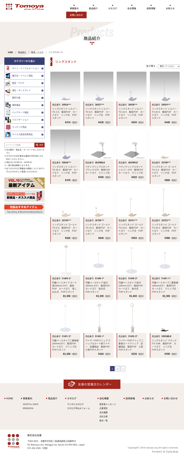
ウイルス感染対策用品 (19, 134)
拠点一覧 (103, 420)
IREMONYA (28, 408)
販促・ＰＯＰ (37, 52)
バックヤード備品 (17, 112)
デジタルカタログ (75, 404)
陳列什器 (12, 98)
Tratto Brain (172, 451)
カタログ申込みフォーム (78, 408)
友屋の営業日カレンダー (95, 384)
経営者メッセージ (107, 404)
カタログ (112, 8)
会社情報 (131, 8)
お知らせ (170, 8)
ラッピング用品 (15, 127)
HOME (10, 52)
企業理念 (103, 408)
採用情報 (151, 8)
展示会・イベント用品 (19, 76)
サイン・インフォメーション (22, 68)
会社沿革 (103, 416)
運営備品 (12, 105)
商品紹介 (93, 8)
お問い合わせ (76, 15)
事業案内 (74, 8)
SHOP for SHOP (30, 404)
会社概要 (104, 398)
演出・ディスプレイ (17, 90)
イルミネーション (17, 120)
